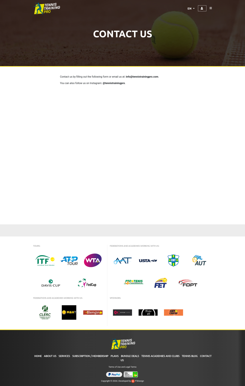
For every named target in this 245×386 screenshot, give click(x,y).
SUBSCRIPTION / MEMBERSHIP (90, 355)
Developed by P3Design (131, 381)
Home (38, 355)
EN (190, 8)
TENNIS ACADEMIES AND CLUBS (160, 355)
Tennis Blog (190, 355)
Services (64, 355)
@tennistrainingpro (114, 83)
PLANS (115, 355)
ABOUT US (50, 355)
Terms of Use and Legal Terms (122, 367)
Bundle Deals (130, 355)
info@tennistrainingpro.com (142, 76)
